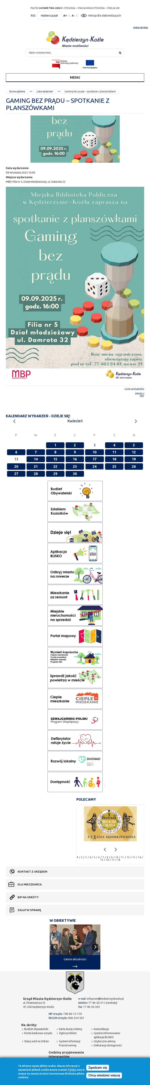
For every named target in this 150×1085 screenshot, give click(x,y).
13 (133, 857)
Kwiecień (75, 421)
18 (114, 459)
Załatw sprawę (29, 910)
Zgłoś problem (68, 1033)
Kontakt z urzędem (32, 871)
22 (55, 466)
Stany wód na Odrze (36, 1041)
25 (114, 466)
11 (114, 452)
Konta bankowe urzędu (38, 1033)
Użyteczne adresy (105, 1041)
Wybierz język (49, 15)
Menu (75, 77)
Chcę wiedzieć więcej (104, 1075)
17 (94, 459)
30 (75, 474)
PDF (142, 396)
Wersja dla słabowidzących (104, 15)
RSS (33, 15)
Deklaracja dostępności (108, 1045)
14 (36, 459)
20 (16, 466)
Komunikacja (101, 1029)
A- (73, 15)
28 (36, 474)
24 (94, 466)
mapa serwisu (140, 27)
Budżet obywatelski (36, 1029)
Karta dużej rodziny (70, 1029)
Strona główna (17, 91)
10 (94, 452)
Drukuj (139, 393)
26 (134, 466)
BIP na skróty (28, 897)
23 (75, 466)
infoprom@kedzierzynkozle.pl (105, 998)
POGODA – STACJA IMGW (79, 8)
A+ (65, 15)
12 (134, 452)
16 (75, 459)
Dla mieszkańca (30, 884)
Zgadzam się (97, 1068)
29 (55, 474)
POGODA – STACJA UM (107, 8)
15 (55, 459)
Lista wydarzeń (45, 91)
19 (134, 459)
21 (36, 466)
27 (16, 474)
